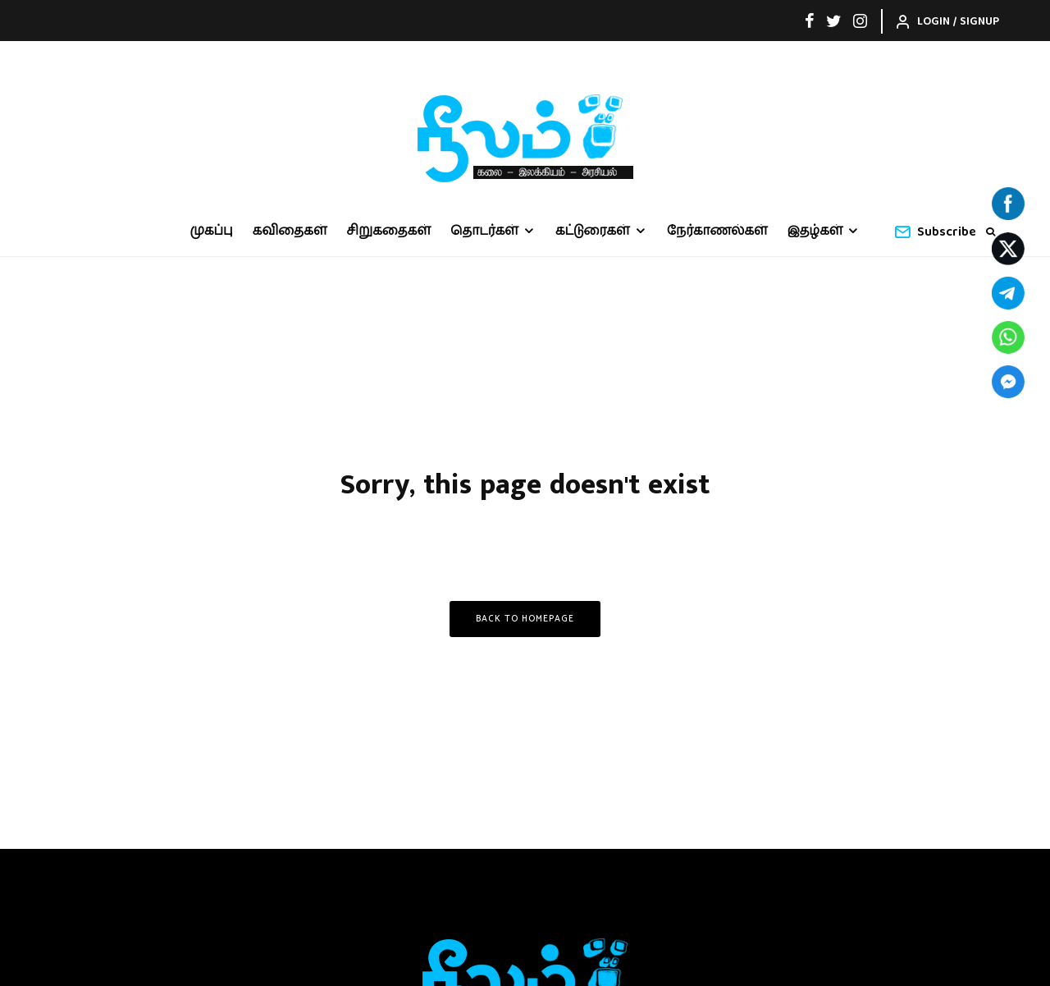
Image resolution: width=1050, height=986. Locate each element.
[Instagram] (860, 20)
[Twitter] (833, 20)
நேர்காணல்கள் (717, 231)
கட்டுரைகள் (592, 231)
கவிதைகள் (290, 231)
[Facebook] (809, 20)
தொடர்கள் (484, 231)
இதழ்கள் (815, 231)
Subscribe (935, 232)
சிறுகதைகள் (389, 231)
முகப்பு (211, 231)
